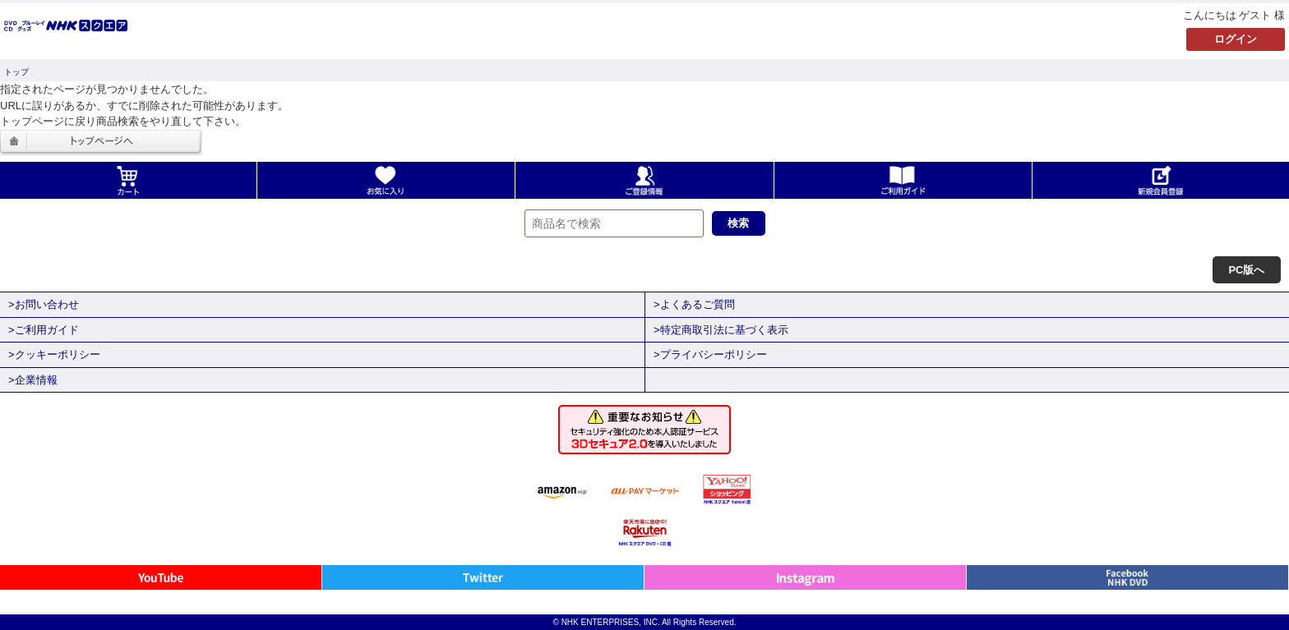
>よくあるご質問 (694, 304)
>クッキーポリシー (54, 354)
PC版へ (1246, 270)
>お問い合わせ (43, 304)
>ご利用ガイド (43, 330)
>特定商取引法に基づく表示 (721, 330)
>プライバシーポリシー (710, 354)
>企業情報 (33, 380)
